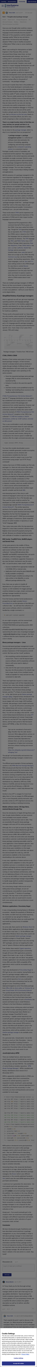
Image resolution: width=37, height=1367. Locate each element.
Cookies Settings (18, 1359)
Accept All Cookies (18, 1365)
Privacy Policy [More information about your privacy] (25, 1356)
